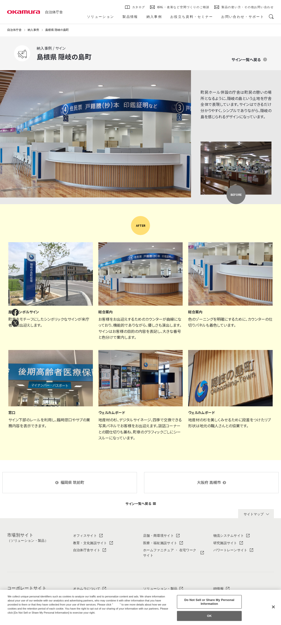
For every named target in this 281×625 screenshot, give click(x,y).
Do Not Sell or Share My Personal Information (209, 601)
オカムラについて (86, 589)
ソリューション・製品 (160, 589)
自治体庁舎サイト (86, 550)
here (117, 604)
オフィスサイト (85, 535)
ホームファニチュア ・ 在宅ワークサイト (169, 552)
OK (209, 616)
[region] (140, 607)
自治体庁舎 (54, 12)
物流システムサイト (228, 535)
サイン (140, 503)
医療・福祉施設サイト (160, 543)
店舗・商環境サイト (158, 535)
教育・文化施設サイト (90, 543)
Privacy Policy (18, 616)
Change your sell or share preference (32, 620)
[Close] (273, 607)
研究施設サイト (225, 543)
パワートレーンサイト (230, 550)
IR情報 (218, 589)
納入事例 (33, 29)
